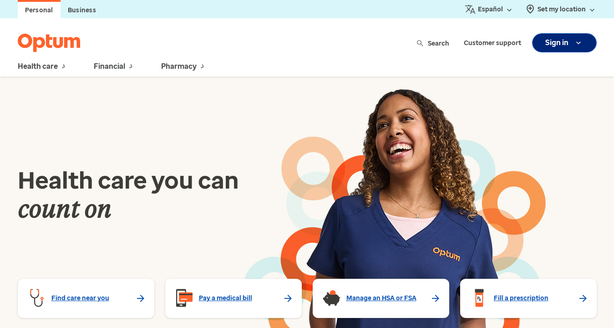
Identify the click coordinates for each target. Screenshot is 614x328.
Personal (39, 10)
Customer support (492, 43)
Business (82, 10)
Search (433, 43)
